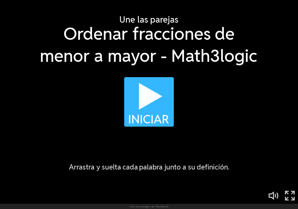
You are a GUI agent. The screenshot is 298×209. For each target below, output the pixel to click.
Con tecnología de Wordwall (149, 206)
